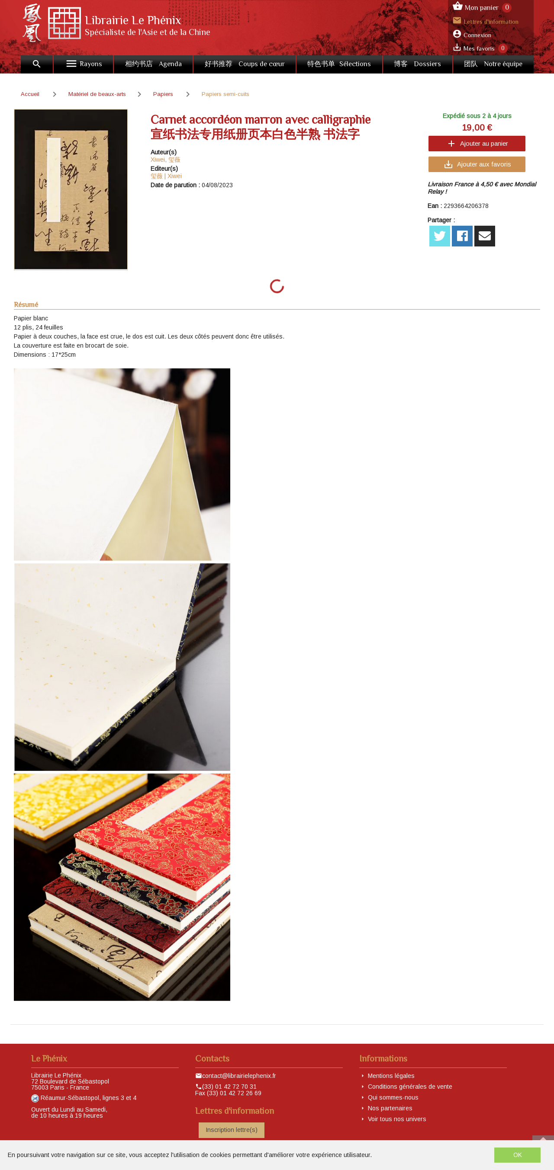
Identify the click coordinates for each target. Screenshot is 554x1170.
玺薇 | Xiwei (166, 176)
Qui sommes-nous (393, 1097)
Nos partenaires (390, 1108)
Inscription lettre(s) (232, 1129)
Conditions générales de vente (410, 1086)
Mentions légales (391, 1075)
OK (517, 1154)
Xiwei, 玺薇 (165, 159)
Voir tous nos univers (397, 1119)
